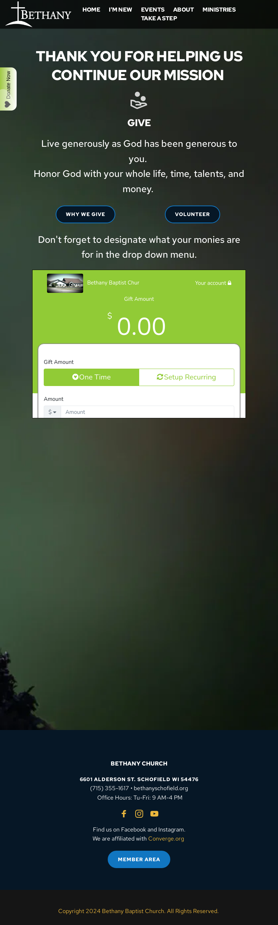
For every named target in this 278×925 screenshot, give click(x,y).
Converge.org (166, 838)
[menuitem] (91, 9)
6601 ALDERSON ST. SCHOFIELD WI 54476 (139, 779)
